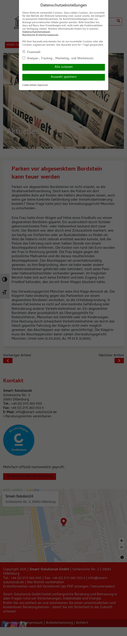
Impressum (42, 85)
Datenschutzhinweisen (36, 32)
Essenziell (31, 52)
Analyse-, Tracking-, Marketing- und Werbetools (57, 58)
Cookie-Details (29, 85)
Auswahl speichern (63, 77)
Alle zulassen (64, 67)
